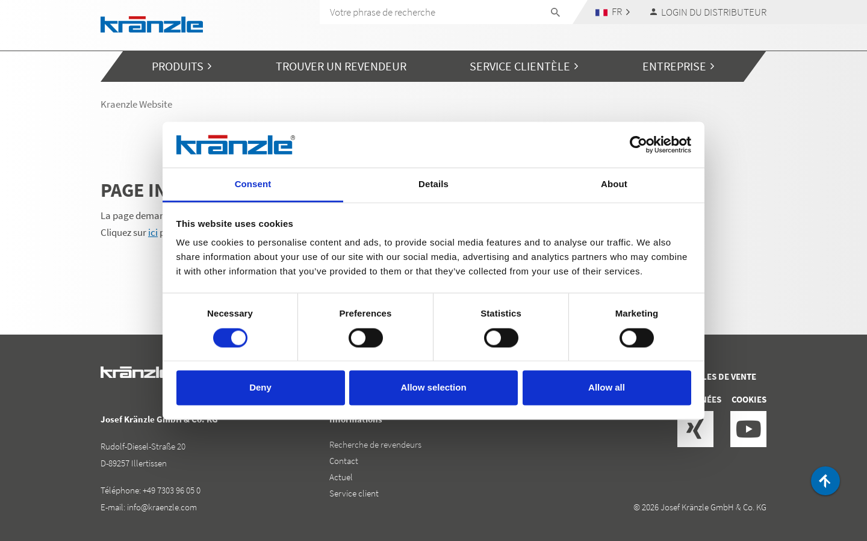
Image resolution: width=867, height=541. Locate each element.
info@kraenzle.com (162, 507)
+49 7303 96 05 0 (171, 490)
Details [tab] (433, 184)
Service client (354, 493)
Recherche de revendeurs (375, 444)
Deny (260, 388)
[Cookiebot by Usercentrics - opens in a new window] (638, 144)
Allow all (606, 388)
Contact (343, 460)
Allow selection (433, 388)
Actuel (341, 477)
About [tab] (614, 184)
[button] (613, 11)
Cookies (749, 399)
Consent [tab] (253, 184)
